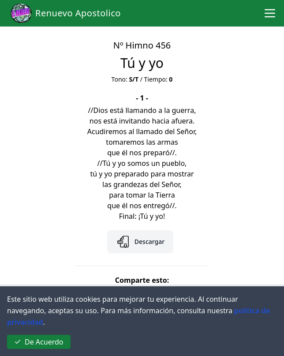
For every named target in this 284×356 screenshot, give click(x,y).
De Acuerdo (39, 342)
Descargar (140, 242)
